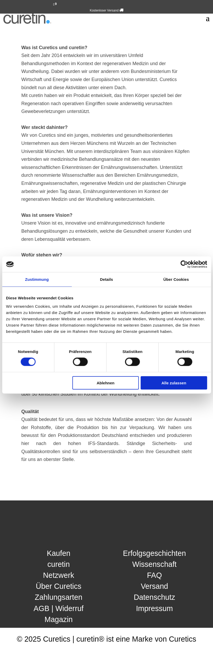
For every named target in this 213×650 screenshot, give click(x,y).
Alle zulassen (173, 382)
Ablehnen (105, 382)
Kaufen (58, 553)
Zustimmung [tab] (37, 279)
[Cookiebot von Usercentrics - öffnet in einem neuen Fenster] (184, 264)
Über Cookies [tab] (176, 279)
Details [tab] (106, 279)
